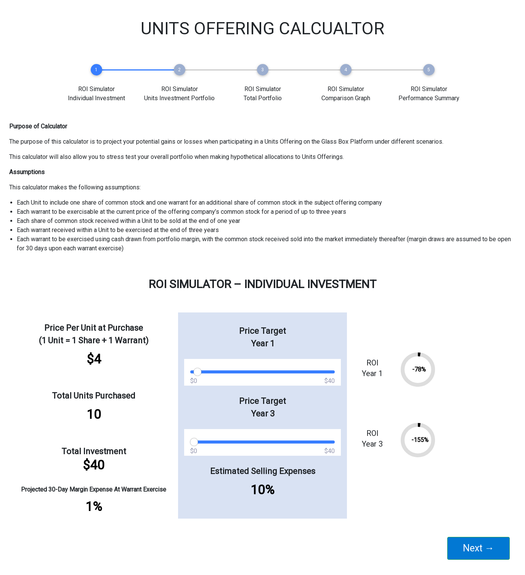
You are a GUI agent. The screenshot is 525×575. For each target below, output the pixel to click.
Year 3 (263, 413)
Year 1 (263, 343)
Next (478, 548)
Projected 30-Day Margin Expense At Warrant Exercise (93, 489)
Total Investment (93, 451)
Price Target (262, 331)
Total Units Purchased (93, 395)
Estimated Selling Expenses (262, 471)
